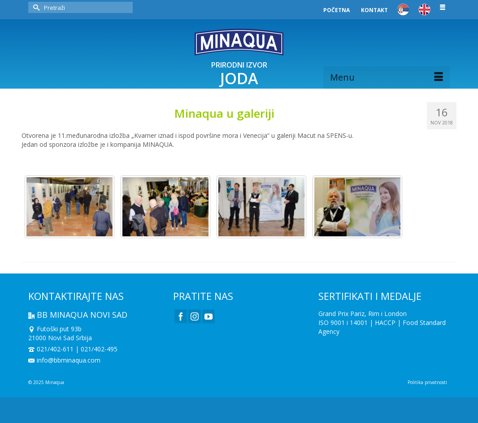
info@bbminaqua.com (64, 360)
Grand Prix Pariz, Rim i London (362, 313)
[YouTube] (208, 316)
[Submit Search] (35, 7)
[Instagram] (194, 316)
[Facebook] (180, 316)
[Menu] (386, 77)
